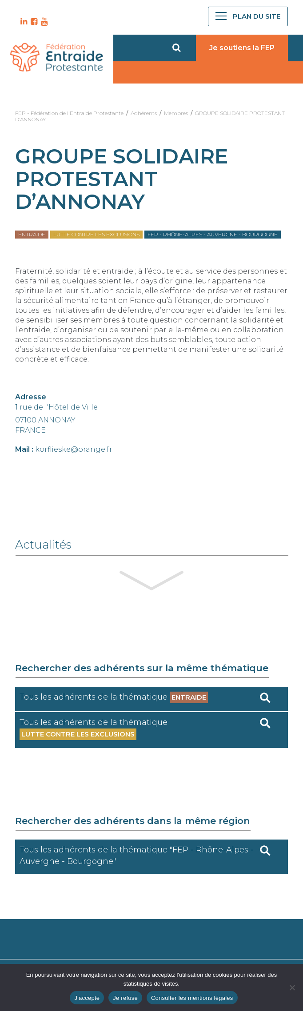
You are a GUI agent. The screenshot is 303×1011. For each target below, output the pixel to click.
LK (22, 22)
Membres (176, 113)
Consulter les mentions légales (192, 998)
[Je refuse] (291, 987)
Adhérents (144, 113)
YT (43, 22)
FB (32, 22)
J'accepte (87, 998)
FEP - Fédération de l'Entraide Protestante (69, 113)
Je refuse (125, 998)
